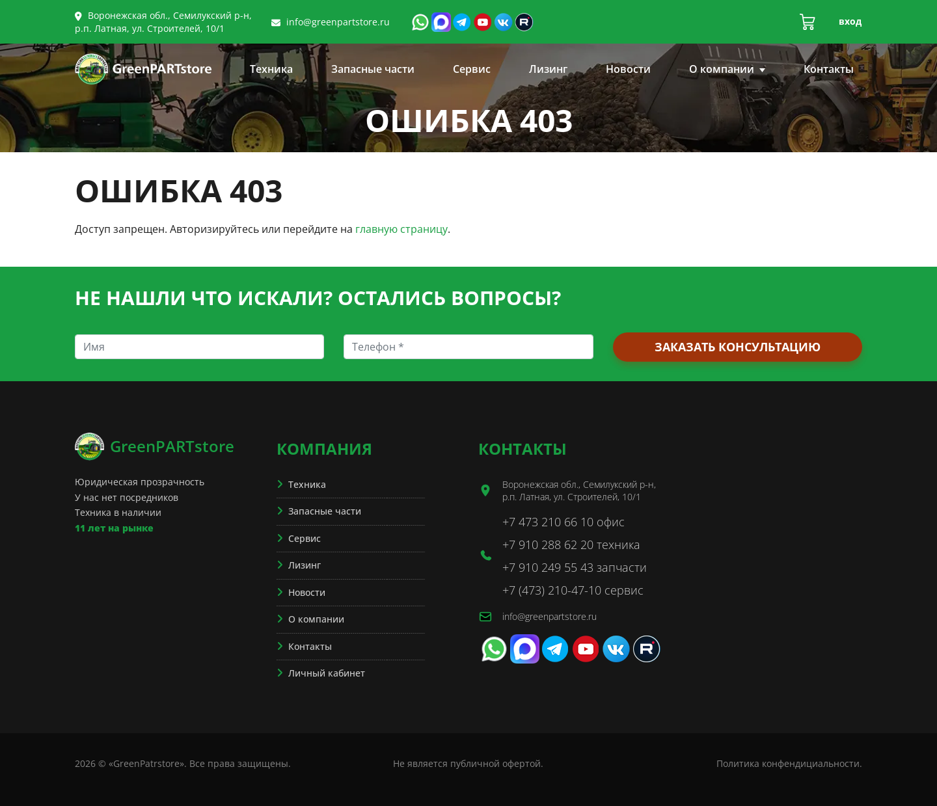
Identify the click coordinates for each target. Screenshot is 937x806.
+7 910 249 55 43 (547, 567)
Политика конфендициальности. (789, 763)
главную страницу (401, 229)
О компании (727, 69)
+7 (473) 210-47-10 (551, 590)
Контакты (829, 69)
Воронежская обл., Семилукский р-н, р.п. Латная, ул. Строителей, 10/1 (163, 21)
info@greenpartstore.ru (338, 22)
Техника (271, 69)
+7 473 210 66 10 (547, 522)
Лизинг (548, 69)
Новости (628, 69)
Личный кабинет (326, 673)
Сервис (472, 69)
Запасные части (372, 69)
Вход (850, 21)
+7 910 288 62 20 (547, 544)
